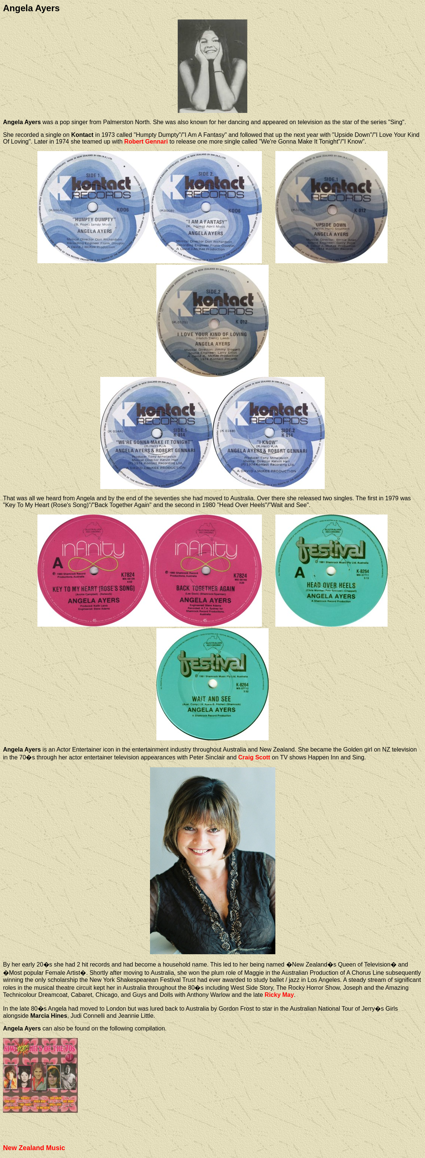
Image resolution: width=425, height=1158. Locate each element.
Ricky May (279, 995)
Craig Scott (254, 757)
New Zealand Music (34, 1148)
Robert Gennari (146, 141)
